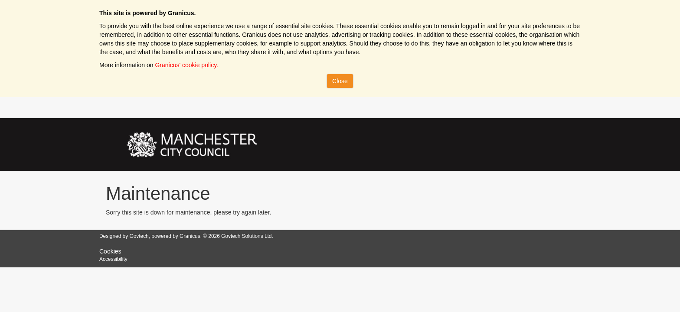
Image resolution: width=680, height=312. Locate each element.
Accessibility (113, 259)
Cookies (110, 251)
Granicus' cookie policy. (186, 65)
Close (340, 81)
